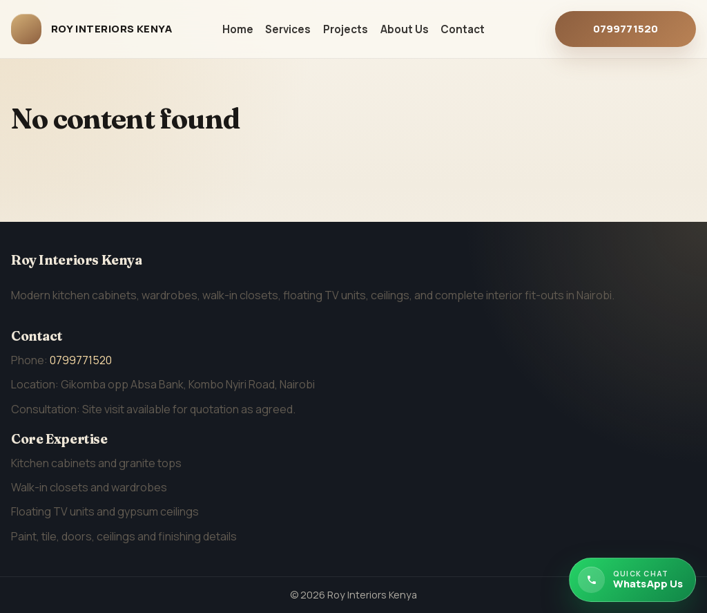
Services (288, 29)
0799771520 (626, 28)
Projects (345, 29)
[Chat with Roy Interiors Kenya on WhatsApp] (632, 580)
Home (237, 29)
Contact (462, 29)
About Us (404, 29)
